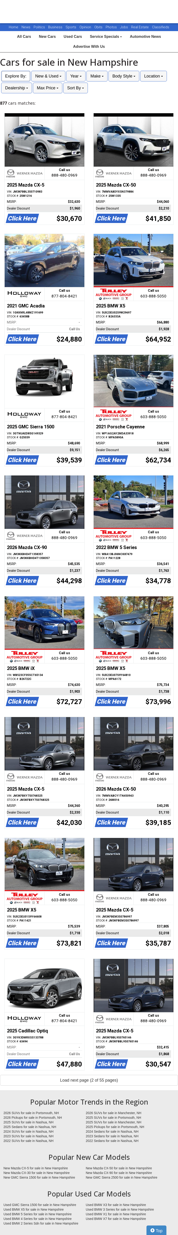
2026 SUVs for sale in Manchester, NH (113, 1113)
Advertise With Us (89, 46)
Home (13, 27)
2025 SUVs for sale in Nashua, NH (28, 1122)
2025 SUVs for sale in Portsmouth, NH (113, 1117)
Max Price (47, 88)
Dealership (16, 88)
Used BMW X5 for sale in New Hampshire (33, 1209)
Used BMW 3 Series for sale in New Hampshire (120, 1209)
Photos (112, 27)
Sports (71, 27)
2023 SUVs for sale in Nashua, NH (28, 1136)
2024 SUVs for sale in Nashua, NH (28, 1131)
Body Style (123, 76)
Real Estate (140, 27)
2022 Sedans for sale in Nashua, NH (112, 1141)
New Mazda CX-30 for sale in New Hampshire (36, 1173)
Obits (98, 27)
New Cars (47, 37)
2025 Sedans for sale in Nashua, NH (29, 1127)
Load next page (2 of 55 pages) (89, 1080)
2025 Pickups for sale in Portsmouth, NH (115, 1127)
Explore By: (15, 76)
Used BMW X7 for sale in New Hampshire (116, 1219)
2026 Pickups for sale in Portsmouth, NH (32, 1117)
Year (76, 76)
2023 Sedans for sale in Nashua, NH (112, 1136)
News (26, 27)
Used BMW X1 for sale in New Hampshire (116, 1214)
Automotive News (145, 37)
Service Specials (106, 37)
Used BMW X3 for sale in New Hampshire (116, 1205)
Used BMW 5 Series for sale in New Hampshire (37, 1214)
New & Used (48, 76)
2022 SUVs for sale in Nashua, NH (28, 1141)
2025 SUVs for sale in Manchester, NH (113, 1122)
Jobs (124, 27)
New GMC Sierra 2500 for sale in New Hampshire (121, 1177)
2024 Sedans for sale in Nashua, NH (112, 1131)
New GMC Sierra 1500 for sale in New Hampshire (39, 1177)
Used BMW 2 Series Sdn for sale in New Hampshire (40, 1223)
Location (153, 76)
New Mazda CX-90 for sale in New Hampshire (119, 1173)
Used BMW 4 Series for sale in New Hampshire (37, 1219)
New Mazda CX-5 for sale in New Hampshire (35, 1168)
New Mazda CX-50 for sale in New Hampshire (119, 1168)
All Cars (24, 37)
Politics (39, 27)
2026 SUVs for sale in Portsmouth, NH (31, 1113)
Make (97, 76)
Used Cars (73, 37)
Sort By (75, 88)
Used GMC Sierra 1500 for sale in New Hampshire (39, 1205)
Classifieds (160, 27)
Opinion (85, 27)
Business (55, 27)
